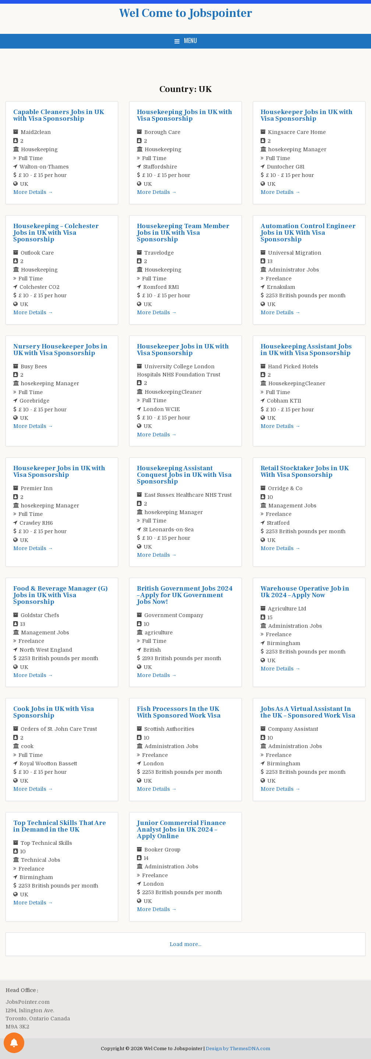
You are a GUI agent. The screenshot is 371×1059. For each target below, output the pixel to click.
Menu (190, 40)
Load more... (185, 944)
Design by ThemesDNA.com (238, 1048)
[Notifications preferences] (14, 1043)
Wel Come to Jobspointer (185, 13)
